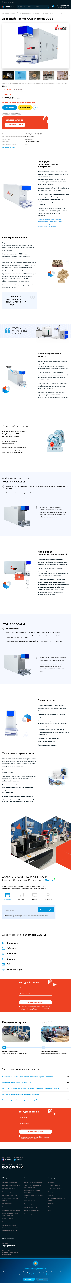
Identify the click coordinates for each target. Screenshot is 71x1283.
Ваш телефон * (25, 1000)
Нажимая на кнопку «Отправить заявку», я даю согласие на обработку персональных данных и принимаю (35, 1014)
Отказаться (42, 1279)
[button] (69, 75)
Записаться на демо (15, 125)
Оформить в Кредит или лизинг (11, 113)
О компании (51, 1188)
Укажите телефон (11, 916)
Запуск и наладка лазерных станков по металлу (32, 1192)
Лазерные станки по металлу (11, 1191)
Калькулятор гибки (30, 1220)
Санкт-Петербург (8, 1245)
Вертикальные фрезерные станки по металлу (10, 1220)
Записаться (45, 917)
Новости (50, 1201)
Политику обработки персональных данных (23, 923)
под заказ (7, 89)
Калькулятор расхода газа (32, 1216)
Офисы (50, 1213)
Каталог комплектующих (9, 1236)
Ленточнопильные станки (10, 1228)
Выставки (51, 1210)
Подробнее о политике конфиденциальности (43, 1274)
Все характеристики (8, 147)
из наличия (18, 89)
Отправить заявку (35, 1009)
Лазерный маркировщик (9, 1198)
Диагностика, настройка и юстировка (32, 1197)
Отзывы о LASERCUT (54, 1191)
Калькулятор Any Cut (30, 1213)
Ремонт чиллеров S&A (30, 1207)
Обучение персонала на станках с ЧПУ (34, 1202)
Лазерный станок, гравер (9, 1188)
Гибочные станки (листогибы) (11, 1216)
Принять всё (28, 1279)
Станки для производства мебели (10, 1205)
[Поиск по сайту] (33, 7)
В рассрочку (25, 107)
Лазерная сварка (7, 1210)
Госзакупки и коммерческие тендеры (56, 1205)
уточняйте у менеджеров (25, 102)
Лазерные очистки (7, 1213)
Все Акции (51, 1198)
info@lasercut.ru (63, 7)
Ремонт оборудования (31, 1210)
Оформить (9, 107)
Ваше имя (23, 994)
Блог (49, 1216)
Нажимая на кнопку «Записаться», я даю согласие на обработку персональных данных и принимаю (27, 923)
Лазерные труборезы (8, 1195)
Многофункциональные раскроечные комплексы (10, 1232)
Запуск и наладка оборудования (34, 1188)
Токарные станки (7, 1225)
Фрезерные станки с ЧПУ (9, 1201)
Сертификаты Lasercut (54, 1195)
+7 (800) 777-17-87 (62, 6)
